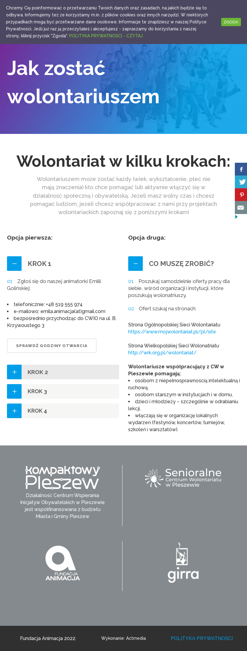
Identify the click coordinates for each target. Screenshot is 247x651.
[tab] (63, 263)
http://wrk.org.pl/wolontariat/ (162, 353)
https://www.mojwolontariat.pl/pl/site (172, 332)
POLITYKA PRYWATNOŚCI (202, 638)
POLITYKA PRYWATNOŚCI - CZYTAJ (106, 35)
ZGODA (231, 22)
